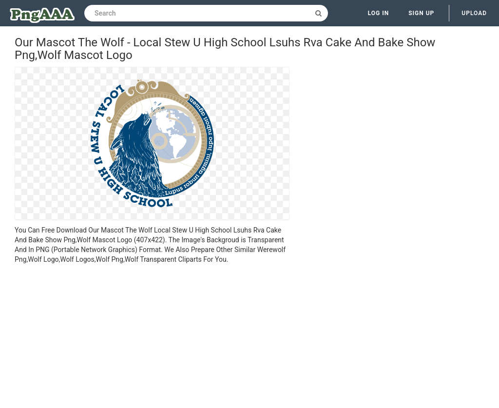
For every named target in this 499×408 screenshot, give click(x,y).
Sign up (421, 13)
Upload (474, 13)
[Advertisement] (152, 337)
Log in (378, 13)
